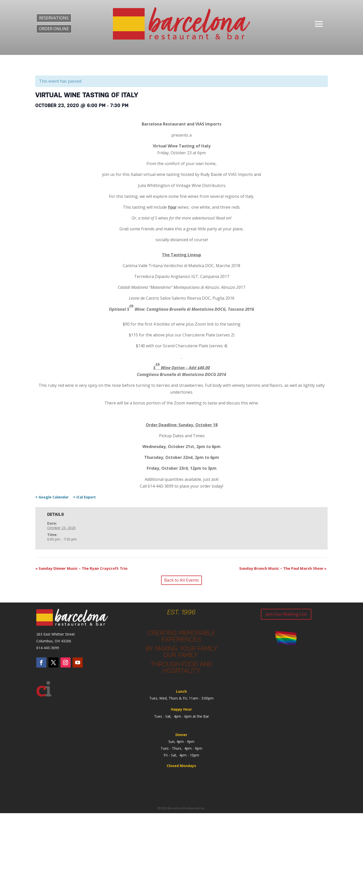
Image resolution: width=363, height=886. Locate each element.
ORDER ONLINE (54, 28)
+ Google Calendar (52, 497)
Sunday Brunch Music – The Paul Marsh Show (282, 568)
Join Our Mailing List (286, 614)
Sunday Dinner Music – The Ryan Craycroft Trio (81, 568)
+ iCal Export (84, 497)
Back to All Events (181, 580)
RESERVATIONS (54, 18)
